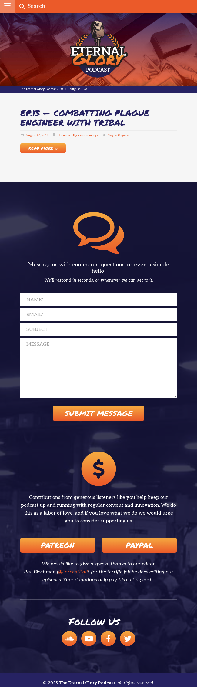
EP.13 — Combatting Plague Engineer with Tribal (84, 117)
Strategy (92, 135)
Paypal (139, 545)
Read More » (43, 148)
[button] (7, 6)
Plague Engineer (119, 135)
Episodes (79, 135)
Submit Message (98, 413)
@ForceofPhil (73, 572)
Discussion (65, 135)
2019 (45, 135)
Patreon (57, 545)
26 (38, 135)
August (31, 135)
